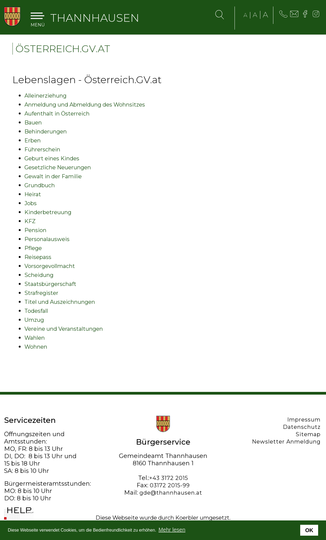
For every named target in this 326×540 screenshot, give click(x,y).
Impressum (305, 419)
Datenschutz (303, 427)
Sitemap (309, 434)
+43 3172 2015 (168, 478)
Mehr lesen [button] (172, 530)
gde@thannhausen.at (171, 492)
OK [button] (309, 530)
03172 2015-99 (170, 485)
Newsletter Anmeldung (287, 441)
